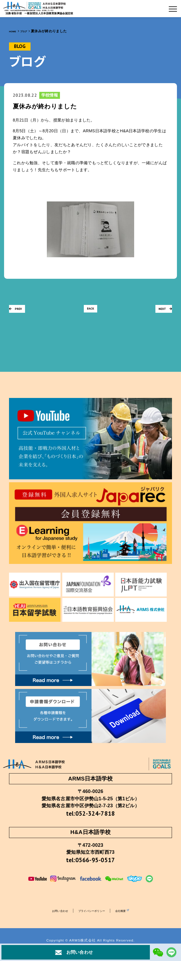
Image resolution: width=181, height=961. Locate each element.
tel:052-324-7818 (90, 815)
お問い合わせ (51, 919)
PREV (18, 310)
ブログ (28, 31)
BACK (90, 310)
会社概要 (131, 919)
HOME (14, 31)
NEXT (162, 310)
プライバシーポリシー (92, 919)
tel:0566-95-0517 (90, 866)
